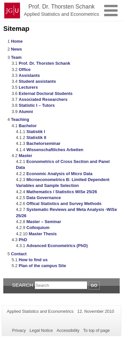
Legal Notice (41, 330)
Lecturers (28, 87)
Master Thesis (43, 233)
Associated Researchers (43, 99)
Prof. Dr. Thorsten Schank (44, 63)
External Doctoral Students (45, 93)
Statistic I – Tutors (37, 105)
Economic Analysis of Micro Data (59, 173)
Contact (19, 253)
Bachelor (28, 125)
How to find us (33, 259)
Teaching (20, 119)
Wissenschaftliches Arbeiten (54, 149)
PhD (23, 239)
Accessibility (68, 330)
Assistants (29, 75)
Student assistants (37, 81)
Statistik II (36, 137)
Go (94, 285)
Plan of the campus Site (42, 265)
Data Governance (43, 197)
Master (25, 155)
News (16, 49)
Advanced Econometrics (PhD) (57, 245)
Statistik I (35, 131)
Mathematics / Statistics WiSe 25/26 (61, 191)
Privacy (19, 330)
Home (17, 41)
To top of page (96, 330)
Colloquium (37, 227)
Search (22, 285)
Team (16, 57)
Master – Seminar (43, 221)
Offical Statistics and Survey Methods (63, 203)
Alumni (26, 111)
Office (25, 69)
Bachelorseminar (43, 143)
